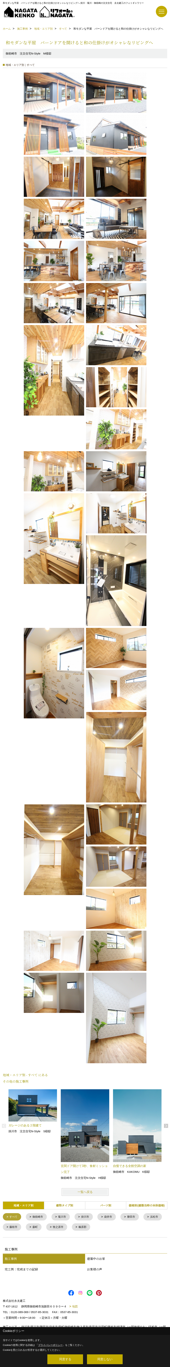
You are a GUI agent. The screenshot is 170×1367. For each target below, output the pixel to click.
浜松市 (14, 1227)
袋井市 (112, 1217)
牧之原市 (83, 1227)
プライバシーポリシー (50, 1345)
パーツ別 (105, 1205)
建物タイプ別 (64, 1205)
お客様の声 (94, 1270)
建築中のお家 (96, 1259)
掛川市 (88, 1217)
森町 (60, 1227)
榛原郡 (109, 1227)
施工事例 (11, 1259)
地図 (75, 1307)
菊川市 (64, 1217)
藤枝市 (37, 1227)
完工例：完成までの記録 (21, 1270)
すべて (14, 1217)
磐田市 (135, 1217)
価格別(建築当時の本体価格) (147, 1205)
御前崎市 (39, 1217)
